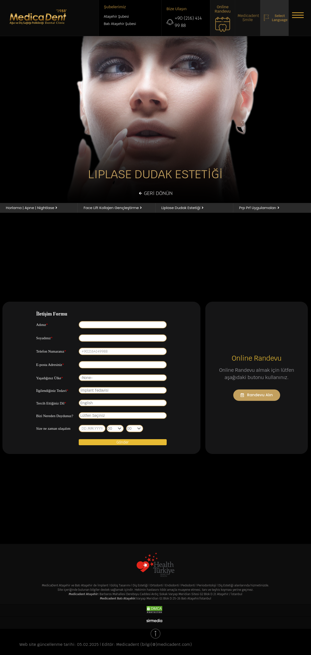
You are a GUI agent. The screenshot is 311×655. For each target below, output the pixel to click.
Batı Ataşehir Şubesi (120, 24)
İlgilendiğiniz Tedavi (52, 391)
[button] (296, 15)
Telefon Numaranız (51, 352)
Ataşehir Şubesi (116, 17)
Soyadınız (44, 338)
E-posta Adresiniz (50, 365)
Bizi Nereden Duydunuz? (54, 416)
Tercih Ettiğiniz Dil (51, 404)
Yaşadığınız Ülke (49, 378)
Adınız (42, 325)
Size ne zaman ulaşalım (53, 429)
